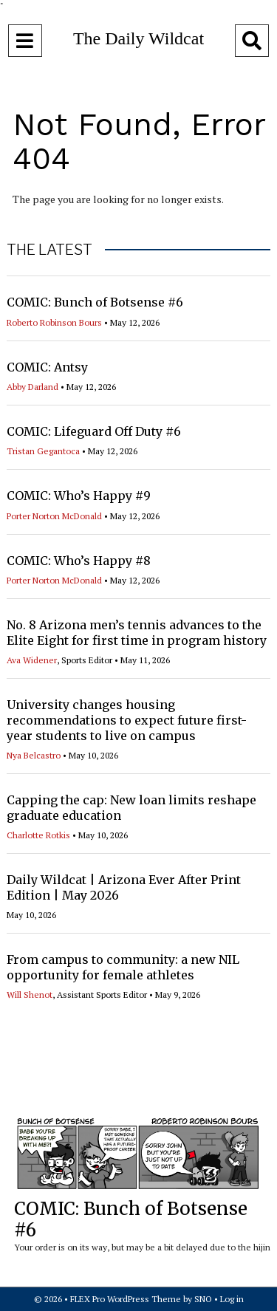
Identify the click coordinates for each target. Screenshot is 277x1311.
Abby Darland (32, 386)
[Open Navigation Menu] (25, 40)
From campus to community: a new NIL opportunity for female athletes (123, 967)
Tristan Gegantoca (43, 450)
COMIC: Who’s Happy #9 (79, 495)
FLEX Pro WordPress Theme (125, 1298)
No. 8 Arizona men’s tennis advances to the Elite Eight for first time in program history (137, 632)
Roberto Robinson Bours (54, 322)
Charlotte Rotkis (38, 835)
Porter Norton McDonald (54, 515)
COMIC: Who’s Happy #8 (79, 560)
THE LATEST (49, 250)
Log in (232, 1298)
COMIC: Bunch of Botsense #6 (95, 302)
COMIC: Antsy (47, 367)
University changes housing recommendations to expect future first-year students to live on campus (127, 720)
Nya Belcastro (34, 755)
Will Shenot (29, 994)
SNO (203, 1298)
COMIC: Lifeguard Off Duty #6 (94, 431)
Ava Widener (32, 659)
